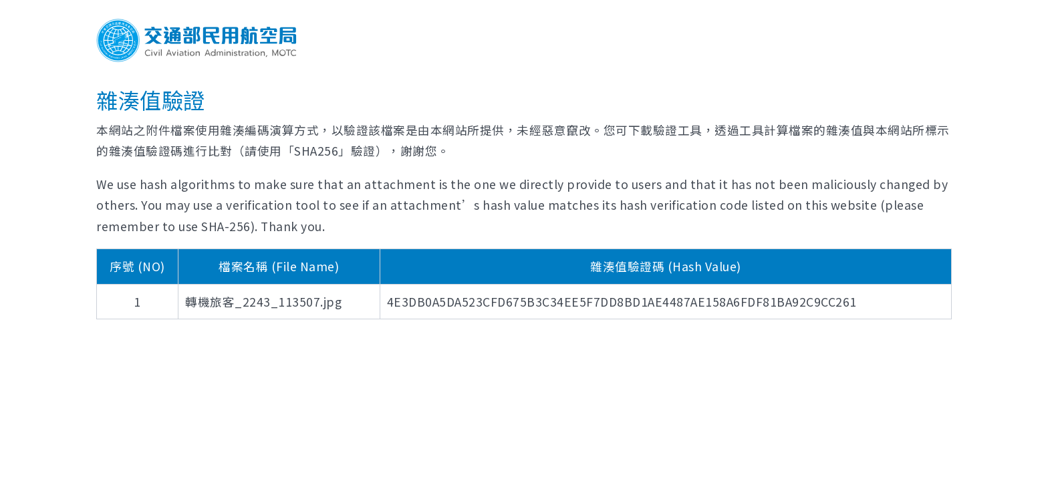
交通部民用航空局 (196, 40)
